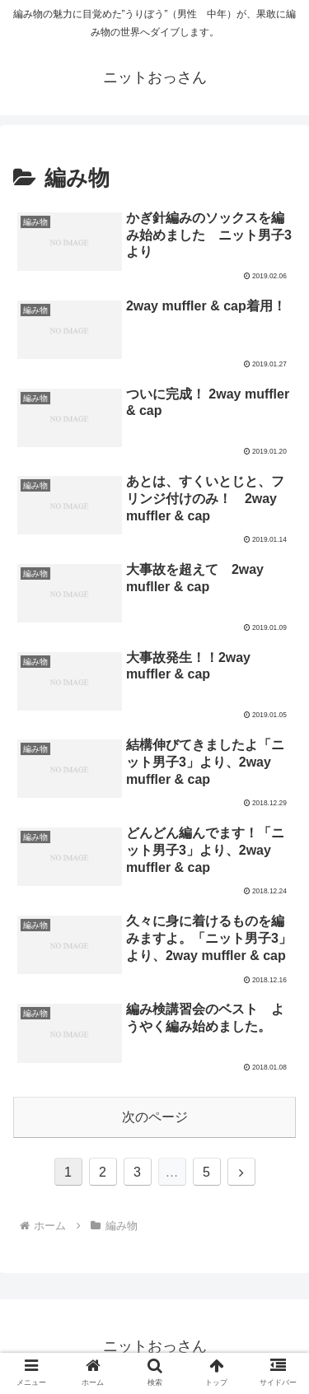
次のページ (155, 1117)
